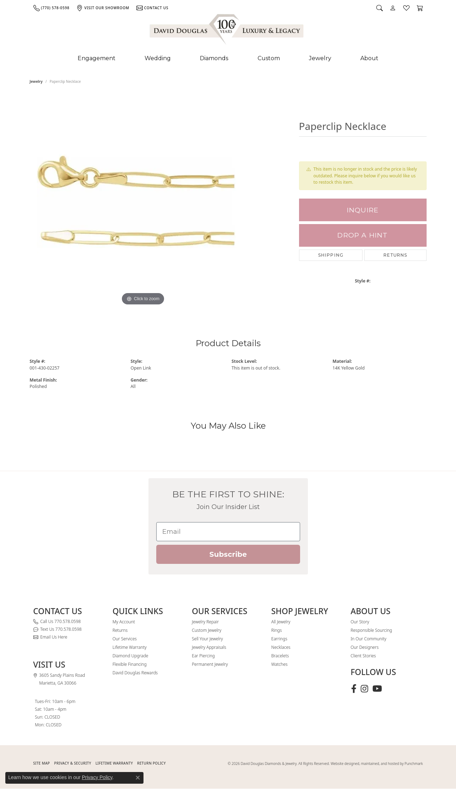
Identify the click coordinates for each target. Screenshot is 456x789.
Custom (269, 58)
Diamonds (214, 58)
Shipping (331, 255)
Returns (395, 255)
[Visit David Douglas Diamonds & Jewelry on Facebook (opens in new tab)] (354, 688)
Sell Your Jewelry (207, 639)
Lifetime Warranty (130, 647)
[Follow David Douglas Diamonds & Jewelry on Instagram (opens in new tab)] (364, 688)
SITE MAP (41, 763)
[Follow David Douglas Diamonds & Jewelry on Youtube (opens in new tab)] (377, 688)
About (369, 58)
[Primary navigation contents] (228, 58)
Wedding (158, 58)
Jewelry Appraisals (209, 647)
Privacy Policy (97, 777)
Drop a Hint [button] (362, 235)
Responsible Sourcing (371, 630)
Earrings (279, 639)
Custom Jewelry (206, 630)
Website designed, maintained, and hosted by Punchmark (377, 763)
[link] (51, 7)
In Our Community (369, 639)
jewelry (36, 81)
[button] (379, 7)
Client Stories (363, 656)
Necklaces (281, 647)
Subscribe (228, 554)
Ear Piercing (203, 656)
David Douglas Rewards (135, 673)
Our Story (360, 622)
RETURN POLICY (151, 763)
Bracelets (280, 656)
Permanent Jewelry (210, 664)
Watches (279, 664)
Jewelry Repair (205, 622)
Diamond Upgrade (130, 656)
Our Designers (365, 647)
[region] (143, 201)
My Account (124, 622)
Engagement (97, 58)
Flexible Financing (130, 664)
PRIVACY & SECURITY (72, 763)
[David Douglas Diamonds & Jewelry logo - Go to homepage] (227, 30)
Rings (276, 630)
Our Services (125, 639)
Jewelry (320, 58)
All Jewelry (281, 622)
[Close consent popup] (138, 778)
